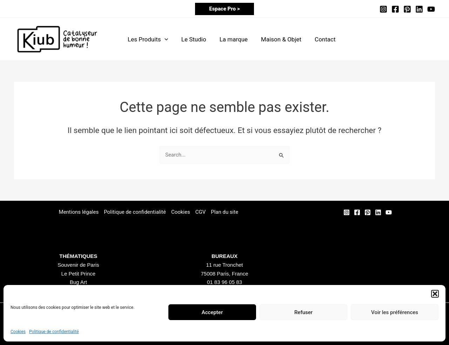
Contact (318, 39)
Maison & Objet (276, 39)
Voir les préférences (394, 312)
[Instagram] (383, 9)
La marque (230, 39)
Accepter (212, 312)
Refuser (303, 312)
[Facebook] (395, 9)
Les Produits (147, 39)
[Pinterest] (407, 9)
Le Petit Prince (78, 274)
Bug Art (78, 282)
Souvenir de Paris (78, 265)
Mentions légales (79, 212)
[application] (163, 39)
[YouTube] (431, 9)
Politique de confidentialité (54, 331)
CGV (200, 212)
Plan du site (224, 212)
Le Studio (191, 39)
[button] (434, 293)
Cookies (18, 331)
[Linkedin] (419, 9)
